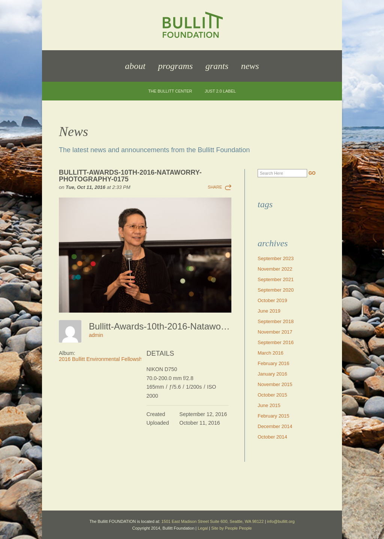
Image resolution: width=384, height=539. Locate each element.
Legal (203, 528)
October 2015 (272, 395)
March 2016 (271, 353)
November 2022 (275, 269)
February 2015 (274, 416)
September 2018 (276, 321)
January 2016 (272, 374)
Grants (217, 65)
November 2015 (275, 384)
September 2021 (276, 279)
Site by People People (231, 528)
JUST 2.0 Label (220, 91)
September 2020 (276, 290)
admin (96, 335)
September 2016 (276, 342)
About (135, 65)
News (250, 65)
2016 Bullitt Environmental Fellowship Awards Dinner (120, 359)
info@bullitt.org (281, 521)
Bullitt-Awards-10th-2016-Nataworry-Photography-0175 (130, 176)
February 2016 (274, 363)
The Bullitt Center (170, 91)
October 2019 (272, 300)
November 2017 (275, 332)
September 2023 (276, 258)
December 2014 (275, 426)
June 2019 (269, 311)
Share (215, 187)
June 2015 (269, 405)
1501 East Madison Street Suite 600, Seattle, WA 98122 (212, 521)
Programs (175, 65)
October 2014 (272, 437)
